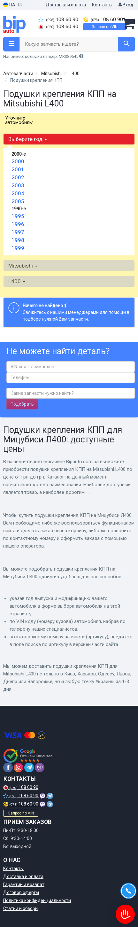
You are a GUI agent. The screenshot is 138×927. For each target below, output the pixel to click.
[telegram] (29, 767)
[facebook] (8, 767)
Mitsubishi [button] (22, 265)
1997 (18, 232)
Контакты (102, 4)
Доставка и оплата (66, 4)
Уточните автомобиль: (19, 120)
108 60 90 (58, 19)
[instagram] (18, 767)
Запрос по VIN (105, 27)
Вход (126, 4)
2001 (18, 169)
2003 (18, 185)
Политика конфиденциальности (37, 900)
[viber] (39, 767)
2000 (18, 161)
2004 (18, 193)
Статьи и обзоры (20, 908)
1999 (18, 248)
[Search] (126, 44)
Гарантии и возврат (23, 884)
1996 (18, 224)
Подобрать (22, 404)
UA (9, 5)
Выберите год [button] (27, 139)
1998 (18, 240)
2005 (18, 201)
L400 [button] (16, 281)
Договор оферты (21, 892)
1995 (18, 216)
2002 (18, 177)
